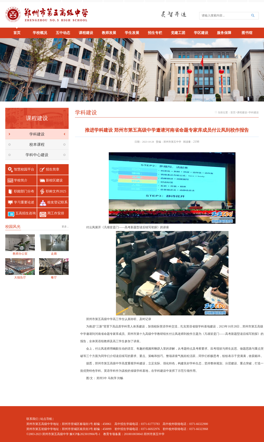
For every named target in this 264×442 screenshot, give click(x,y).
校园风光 (12, 226)
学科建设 (37, 134)
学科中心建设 (37, 155)
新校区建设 (54, 180)
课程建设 (86, 33)
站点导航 (46, 418)
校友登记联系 (57, 202)
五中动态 (63, 33)
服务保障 (224, 33)
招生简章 (52, 169)
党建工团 (178, 33)
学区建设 (201, 33)
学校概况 (40, 33)
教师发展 (109, 33)
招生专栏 (155, 33)
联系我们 (32, 418)
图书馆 (247, 33)
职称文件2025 (56, 191)
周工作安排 (55, 213)
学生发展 (132, 33)
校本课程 (37, 144)
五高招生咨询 (25, 213)
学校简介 (20, 180)
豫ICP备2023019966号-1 (84, 434)
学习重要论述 (24, 202)
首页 (16, 33)
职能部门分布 (24, 191)
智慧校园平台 (24, 169)
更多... (65, 226)
